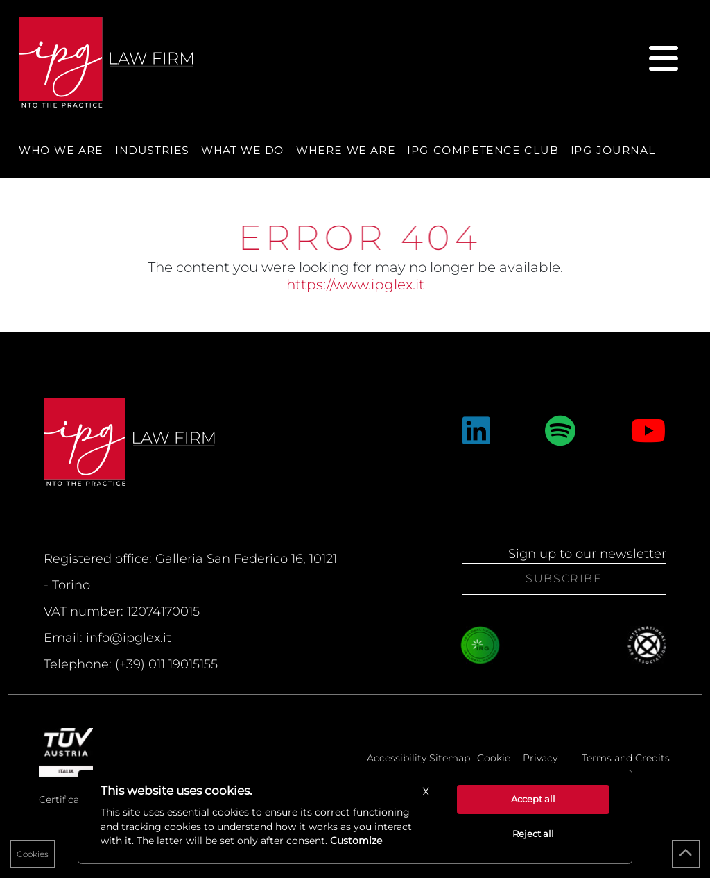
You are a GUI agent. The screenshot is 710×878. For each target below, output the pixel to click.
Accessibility (396, 758)
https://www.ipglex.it (355, 284)
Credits (652, 758)
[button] (426, 791)
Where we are (345, 150)
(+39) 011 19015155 (166, 664)
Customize (356, 840)
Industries (152, 150)
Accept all (533, 798)
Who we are (61, 150)
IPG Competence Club (482, 150)
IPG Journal (613, 150)
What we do (242, 150)
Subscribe (564, 578)
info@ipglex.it (128, 637)
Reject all (533, 833)
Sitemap (449, 758)
